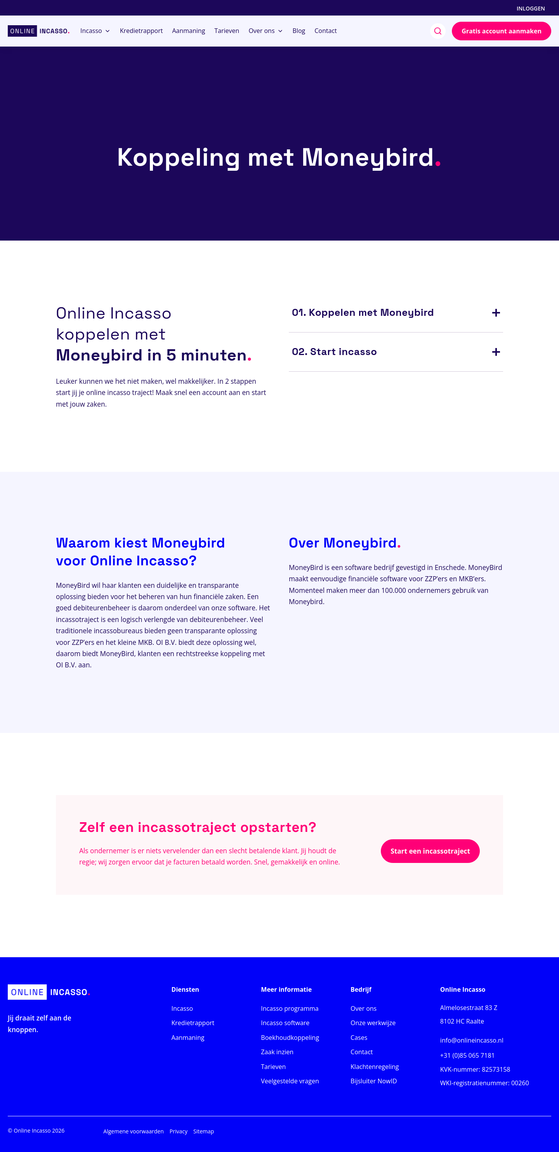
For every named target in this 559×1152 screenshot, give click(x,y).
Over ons (364, 1008)
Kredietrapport (193, 1023)
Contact (362, 1052)
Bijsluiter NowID (374, 1081)
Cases (359, 1037)
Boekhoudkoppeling (290, 1037)
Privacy (178, 1131)
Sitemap (203, 1131)
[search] (438, 31)
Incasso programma (289, 1008)
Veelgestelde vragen (290, 1081)
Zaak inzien (277, 1052)
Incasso (182, 1008)
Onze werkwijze (373, 1023)
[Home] (38, 31)
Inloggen (531, 8)
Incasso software (285, 1023)
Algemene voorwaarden (133, 1131)
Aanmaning (188, 1037)
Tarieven (273, 1066)
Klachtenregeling (375, 1066)
